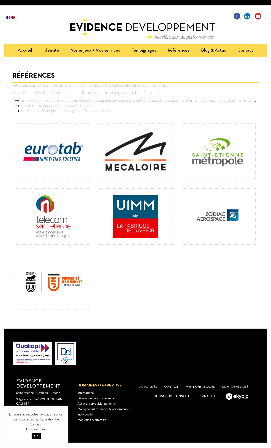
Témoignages (144, 50)
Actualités (148, 386)
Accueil (25, 50)
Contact (245, 50)
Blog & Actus (213, 50)
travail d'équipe (100, 110)
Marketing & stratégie (91, 420)
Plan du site (209, 396)
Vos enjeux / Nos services (95, 50)
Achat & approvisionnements (96, 403)
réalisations (72, 85)
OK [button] (36, 436)
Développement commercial (96, 398)
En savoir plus (35, 429)
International (85, 392)
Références (178, 50)
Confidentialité (235, 386)
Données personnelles (172, 396)
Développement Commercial (48, 100)
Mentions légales (200, 386)
